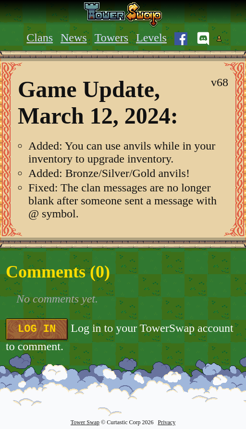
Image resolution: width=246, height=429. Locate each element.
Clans (39, 37)
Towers (111, 37)
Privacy (166, 422)
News (74, 37)
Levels (151, 37)
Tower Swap (85, 422)
